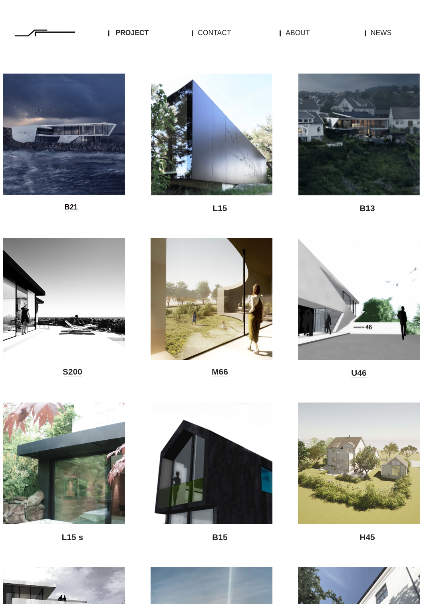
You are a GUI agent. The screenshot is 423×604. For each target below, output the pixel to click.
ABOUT (295, 33)
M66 (220, 371)
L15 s (72, 537)
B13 (367, 208)
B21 (71, 207)
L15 (219, 208)
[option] (64, 139)
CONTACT (211, 33)
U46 (359, 372)
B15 (220, 537)
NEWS (378, 33)
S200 (72, 371)
